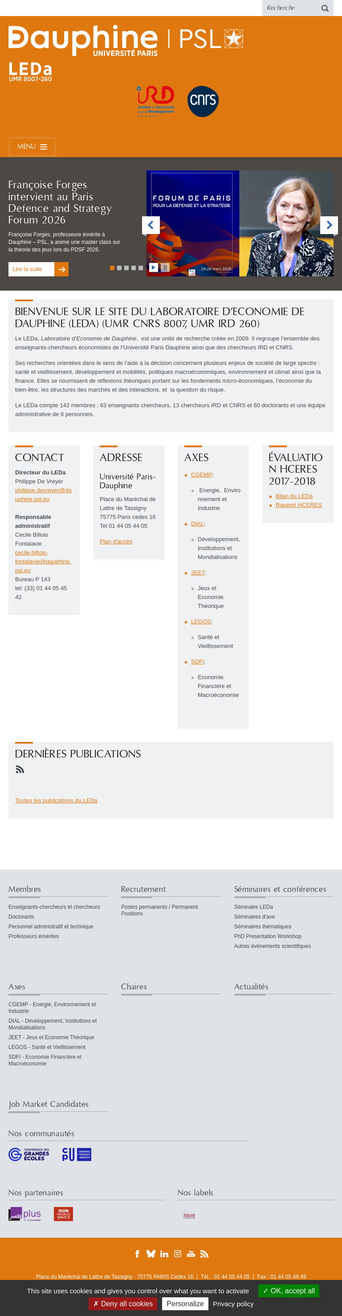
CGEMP (201, 474)
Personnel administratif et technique (51, 926)
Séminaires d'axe (254, 917)
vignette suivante (329, 226)
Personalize (185, 1304)
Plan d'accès (116, 541)
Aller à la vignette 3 (126, 268)
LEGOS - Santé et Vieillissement (47, 1047)
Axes (17, 987)
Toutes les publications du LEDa (56, 800)
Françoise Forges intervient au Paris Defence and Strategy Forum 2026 (60, 202)
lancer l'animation (153, 267)
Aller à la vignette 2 (119, 268)
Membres (24, 889)
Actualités (251, 987)
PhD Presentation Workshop (267, 936)
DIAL (197, 523)
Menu (26, 146)
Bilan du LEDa (294, 496)
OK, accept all (289, 1291)
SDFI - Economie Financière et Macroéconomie (44, 1060)
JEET (197, 572)
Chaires (134, 987)
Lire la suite (27, 269)
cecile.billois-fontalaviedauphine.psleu (43, 561)
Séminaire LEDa (253, 907)
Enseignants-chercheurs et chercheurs (54, 907)
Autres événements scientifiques (272, 946)
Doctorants (21, 917)
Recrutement (143, 889)
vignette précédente (151, 226)
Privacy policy (233, 1304)
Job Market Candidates (48, 1104)
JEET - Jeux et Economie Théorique (51, 1037)
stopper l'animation (165, 267)
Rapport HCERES (299, 505)
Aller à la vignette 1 (112, 268)
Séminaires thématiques (263, 926)
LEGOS (201, 621)
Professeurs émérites (33, 936)
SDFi (197, 661)
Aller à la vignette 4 (133, 268)
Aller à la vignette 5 (140, 268)
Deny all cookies (123, 1304)
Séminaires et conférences (280, 889)
